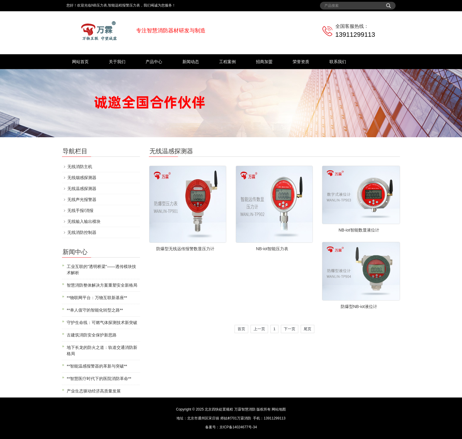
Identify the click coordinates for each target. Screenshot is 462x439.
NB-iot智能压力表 (272, 248)
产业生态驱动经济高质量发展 (94, 391)
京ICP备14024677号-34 (238, 427)
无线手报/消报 (80, 210)
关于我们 (117, 61)
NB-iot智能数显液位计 (359, 230)
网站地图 (279, 409)
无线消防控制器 (81, 232)
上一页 (259, 329)
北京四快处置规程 (219, 409)
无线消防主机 (79, 166)
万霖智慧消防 (245, 409)
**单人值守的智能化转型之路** (95, 310)
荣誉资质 (301, 61)
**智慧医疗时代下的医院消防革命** (99, 378)
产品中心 (154, 61)
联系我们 (337, 61)
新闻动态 (190, 61)
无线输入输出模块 (84, 221)
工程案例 (227, 61)
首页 (241, 329)
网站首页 (80, 61)
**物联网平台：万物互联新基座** (97, 297)
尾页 (307, 329)
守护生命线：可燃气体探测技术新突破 (102, 322)
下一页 (289, 329)
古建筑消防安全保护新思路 (92, 335)
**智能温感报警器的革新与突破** (97, 366)
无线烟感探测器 (81, 177)
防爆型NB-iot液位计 (359, 306)
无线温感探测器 (81, 188)
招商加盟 (264, 61)
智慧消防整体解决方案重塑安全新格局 (102, 285)
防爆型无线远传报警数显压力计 (185, 248)
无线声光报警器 (81, 199)
